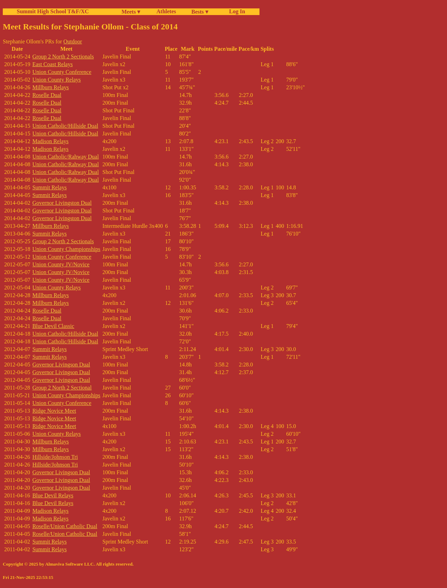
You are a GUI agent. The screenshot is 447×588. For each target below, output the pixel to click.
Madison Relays (50, 141)
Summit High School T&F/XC (53, 11)
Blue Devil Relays (52, 495)
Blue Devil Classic (53, 326)
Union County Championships (66, 249)
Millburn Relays (50, 87)
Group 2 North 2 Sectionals (63, 56)
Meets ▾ (131, 12)
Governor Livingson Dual (61, 365)
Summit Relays (49, 187)
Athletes (166, 11)
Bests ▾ (199, 12)
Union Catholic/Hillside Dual (65, 126)
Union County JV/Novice (61, 264)
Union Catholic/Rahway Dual (65, 157)
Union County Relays (56, 80)
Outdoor (73, 41)
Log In (235, 11)
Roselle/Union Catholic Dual (64, 526)
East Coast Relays (52, 64)
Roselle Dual (46, 95)
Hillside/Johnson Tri (55, 457)
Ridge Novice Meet (54, 411)
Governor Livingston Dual (62, 203)
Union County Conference (61, 72)
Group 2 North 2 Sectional (62, 388)
